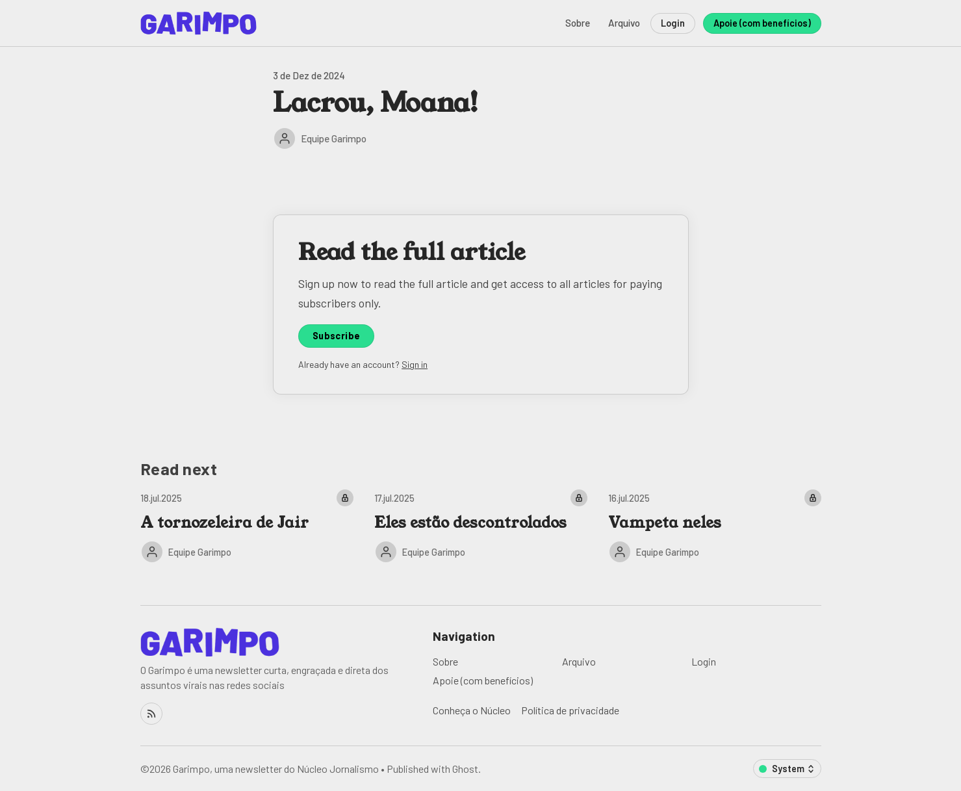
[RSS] (151, 714)
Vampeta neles (664, 523)
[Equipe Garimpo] (284, 138)
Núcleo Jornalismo (338, 768)
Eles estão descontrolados (470, 523)
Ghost (465, 768)
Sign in (415, 364)
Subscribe (337, 335)
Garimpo (191, 768)
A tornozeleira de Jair (224, 523)
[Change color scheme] (787, 768)
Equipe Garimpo (333, 138)
